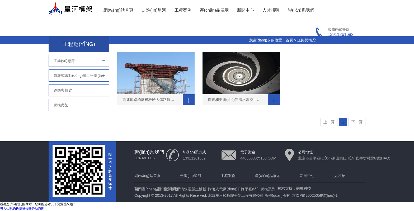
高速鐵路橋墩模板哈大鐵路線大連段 (152, 99)
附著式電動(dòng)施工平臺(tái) (79, 75)
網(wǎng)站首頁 (118, 10)
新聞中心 (245, 10)
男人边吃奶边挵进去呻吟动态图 (22, 208)
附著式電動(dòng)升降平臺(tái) (233, 189)
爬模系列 (268, 189)
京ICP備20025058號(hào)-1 (315, 195)
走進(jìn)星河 (154, 10)
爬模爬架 (61, 105)
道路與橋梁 (306, 40)
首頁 (289, 40)
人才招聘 (270, 10)
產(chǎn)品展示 (214, 10)
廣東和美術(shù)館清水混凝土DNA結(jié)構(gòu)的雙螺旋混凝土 (238, 99)
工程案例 (183, 10)
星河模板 (170, 189)
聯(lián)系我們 (301, 10)
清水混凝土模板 (193, 189)
